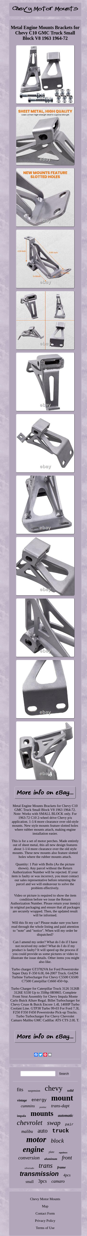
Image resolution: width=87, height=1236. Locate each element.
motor (36, 1139)
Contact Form (45, 1213)
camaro (58, 1181)
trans (46, 1165)
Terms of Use (45, 1228)
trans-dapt (60, 1105)
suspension (34, 1090)
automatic (65, 1115)
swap (54, 1122)
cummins (28, 1106)
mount (62, 1098)
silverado (29, 1168)
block (57, 1140)
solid (70, 1090)
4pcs (67, 1175)
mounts (42, 1113)
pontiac (42, 1107)
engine (33, 1149)
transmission (39, 1173)
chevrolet (29, 1122)
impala (21, 1115)
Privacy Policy (45, 1220)
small (30, 1182)
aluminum (50, 1159)
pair (69, 1125)
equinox (63, 1152)
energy (39, 1100)
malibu (27, 1131)
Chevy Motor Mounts (45, 1199)
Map (45, 1206)
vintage (22, 1100)
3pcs (42, 1181)
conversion (29, 1158)
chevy (53, 1088)
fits (20, 1089)
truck (60, 1131)
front (67, 1158)
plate (51, 1152)
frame (61, 1167)
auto (43, 1131)
